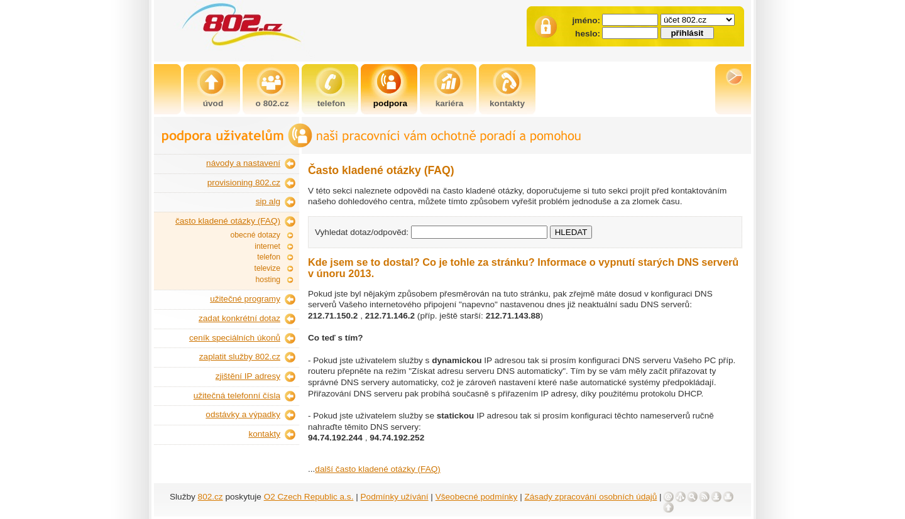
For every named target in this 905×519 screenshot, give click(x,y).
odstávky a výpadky (243, 414)
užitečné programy (245, 298)
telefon (331, 103)
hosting (268, 279)
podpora (390, 103)
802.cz (210, 496)
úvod (213, 103)
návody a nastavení (243, 163)
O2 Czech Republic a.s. (309, 496)
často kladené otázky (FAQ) (227, 221)
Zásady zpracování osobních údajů (591, 496)
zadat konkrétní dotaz (239, 318)
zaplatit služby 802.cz (239, 356)
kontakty (507, 103)
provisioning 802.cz (243, 182)
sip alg (268, 201)
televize (267, 268)
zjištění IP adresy (248, 376)
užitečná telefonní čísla (237, 395)
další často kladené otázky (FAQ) (377, 469)
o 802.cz (272, 103)
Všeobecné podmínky (477, 496)
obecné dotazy (255, 235)
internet (267, 246)
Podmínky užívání (395, 496)
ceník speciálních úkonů (234, 337)
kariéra (450, 103)
